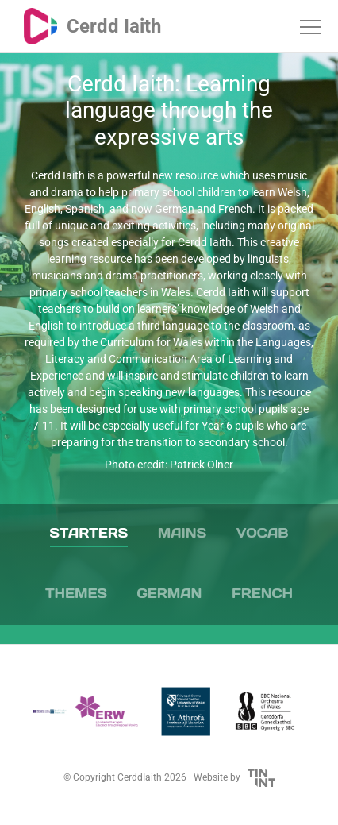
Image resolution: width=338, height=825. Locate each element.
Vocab (262, 533)
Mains (182, 533)
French (262, 593)
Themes (76, 593)
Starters (89, 533)
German (169, 593)
